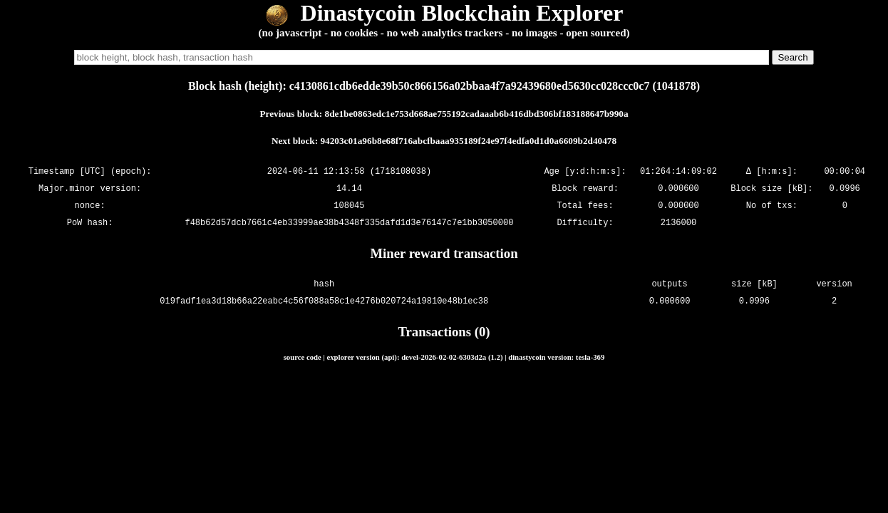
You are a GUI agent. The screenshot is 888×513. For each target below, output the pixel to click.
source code (302, 357)
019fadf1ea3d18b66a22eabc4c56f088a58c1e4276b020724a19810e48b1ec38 (324, 301)
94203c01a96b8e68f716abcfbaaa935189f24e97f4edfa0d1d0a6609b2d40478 (468, 140)
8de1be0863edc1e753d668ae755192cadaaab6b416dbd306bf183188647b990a (477, 113)
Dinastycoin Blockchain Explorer (444, 13)
